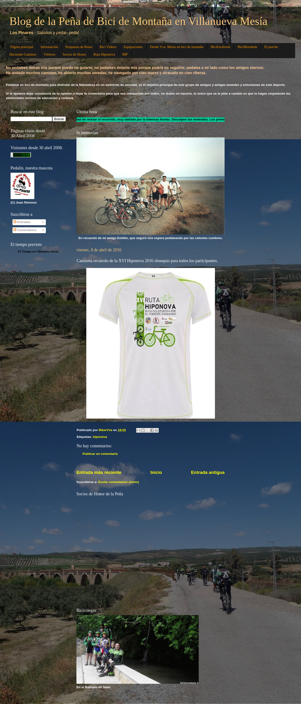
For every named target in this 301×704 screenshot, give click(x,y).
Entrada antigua (208, 472)
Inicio (156, 472)
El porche (271, 47)
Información (49, 47)
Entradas (22, 222)
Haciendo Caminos (22, 54)
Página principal (21, 47)
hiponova (100, 437)
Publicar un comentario (100, 454)
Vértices (49, 54)
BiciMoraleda (247, 47)
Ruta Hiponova (104, 54)
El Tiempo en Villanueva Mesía (38, 251)
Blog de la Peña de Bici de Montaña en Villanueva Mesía (138, 21)
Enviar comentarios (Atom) (118, 482)
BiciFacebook (220, 47)
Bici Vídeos (108, 47)
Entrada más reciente (98, 472)
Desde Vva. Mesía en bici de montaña (177, 47)
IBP (125, 54)
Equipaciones (133, 47)
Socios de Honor (74, 54)
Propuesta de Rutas (78, 47)
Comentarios (24, 230)
